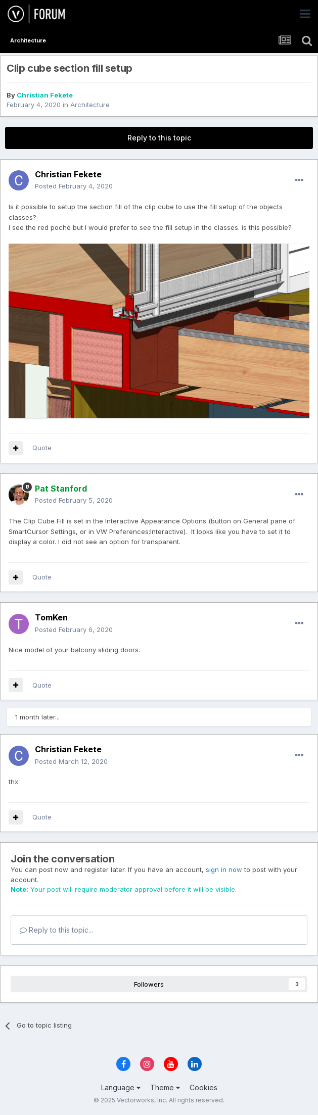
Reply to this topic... (56, 930)
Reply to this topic (159, 137)
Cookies (203, 1087)
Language (121, 1087)
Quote (42, 448)
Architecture (90, 105)
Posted (74, 186)
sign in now (224, 869)
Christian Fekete (45, 95)
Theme (165, 1087)
